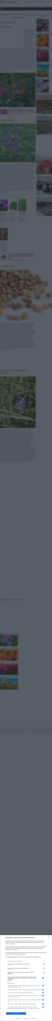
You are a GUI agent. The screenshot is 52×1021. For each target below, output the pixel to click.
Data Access (26, 1018)
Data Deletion (18, 1018)
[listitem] (26, 961)
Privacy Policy (34, 1018)
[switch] (43, 964)
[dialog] (26, 978)
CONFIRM (16, 1013)
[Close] (49, 937)
